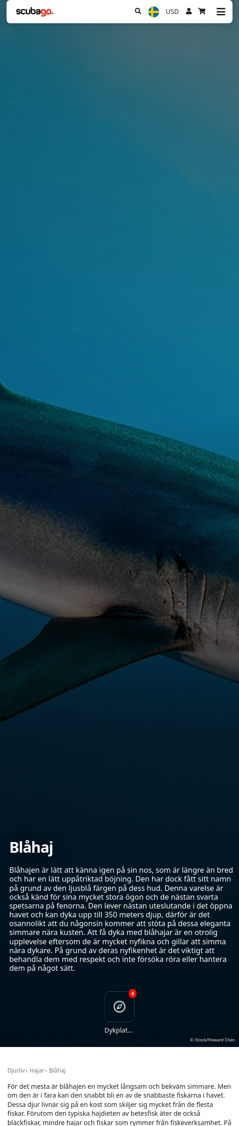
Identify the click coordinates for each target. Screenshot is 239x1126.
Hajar (37, 1070)
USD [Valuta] (172, 11)
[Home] (34, 12)
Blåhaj (57, 1070)
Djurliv (16, 1070)
